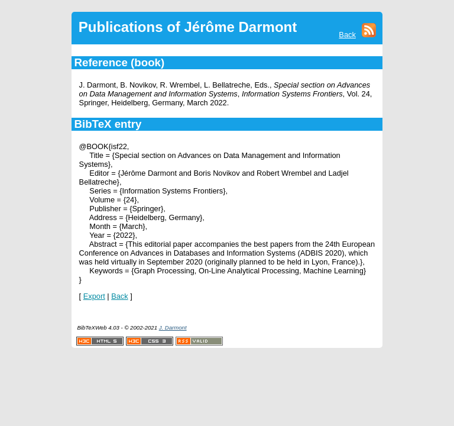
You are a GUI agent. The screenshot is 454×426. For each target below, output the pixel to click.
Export (94, 296)
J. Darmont (173, 327)
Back (347, 34)
